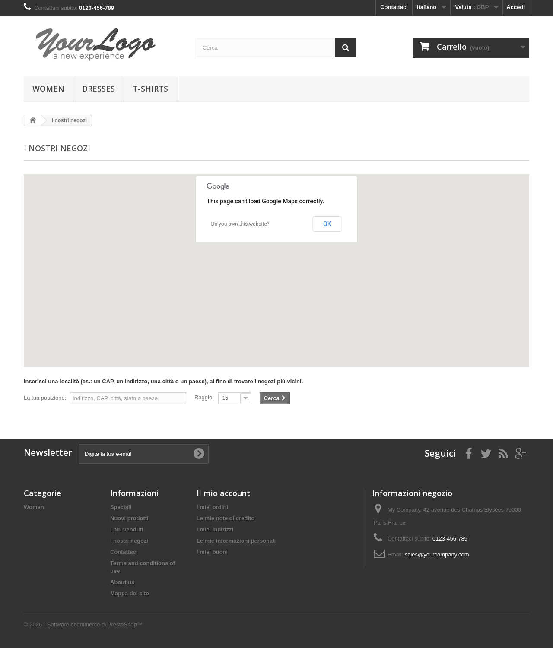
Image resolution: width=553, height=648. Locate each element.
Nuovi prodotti (129, 518)
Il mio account (223, 493)
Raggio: (204, 397)
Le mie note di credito (225, 518)
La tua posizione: (45, 398)
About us (122, 582)
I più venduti (126, 529)
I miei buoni (212, 552)
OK (327, 224)
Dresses (98, 88)
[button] (267, 322)
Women (48, 88)
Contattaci (394, 7)
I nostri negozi (129, 540)
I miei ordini (212, 507)
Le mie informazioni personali (236, 540)
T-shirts (150, 88)
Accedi (515, 7)
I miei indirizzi (215, 529)
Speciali (120, 507)
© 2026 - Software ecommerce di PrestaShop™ (83, 624)
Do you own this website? (240, 224)
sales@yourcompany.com (437, 554)
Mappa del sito (129, 593)
